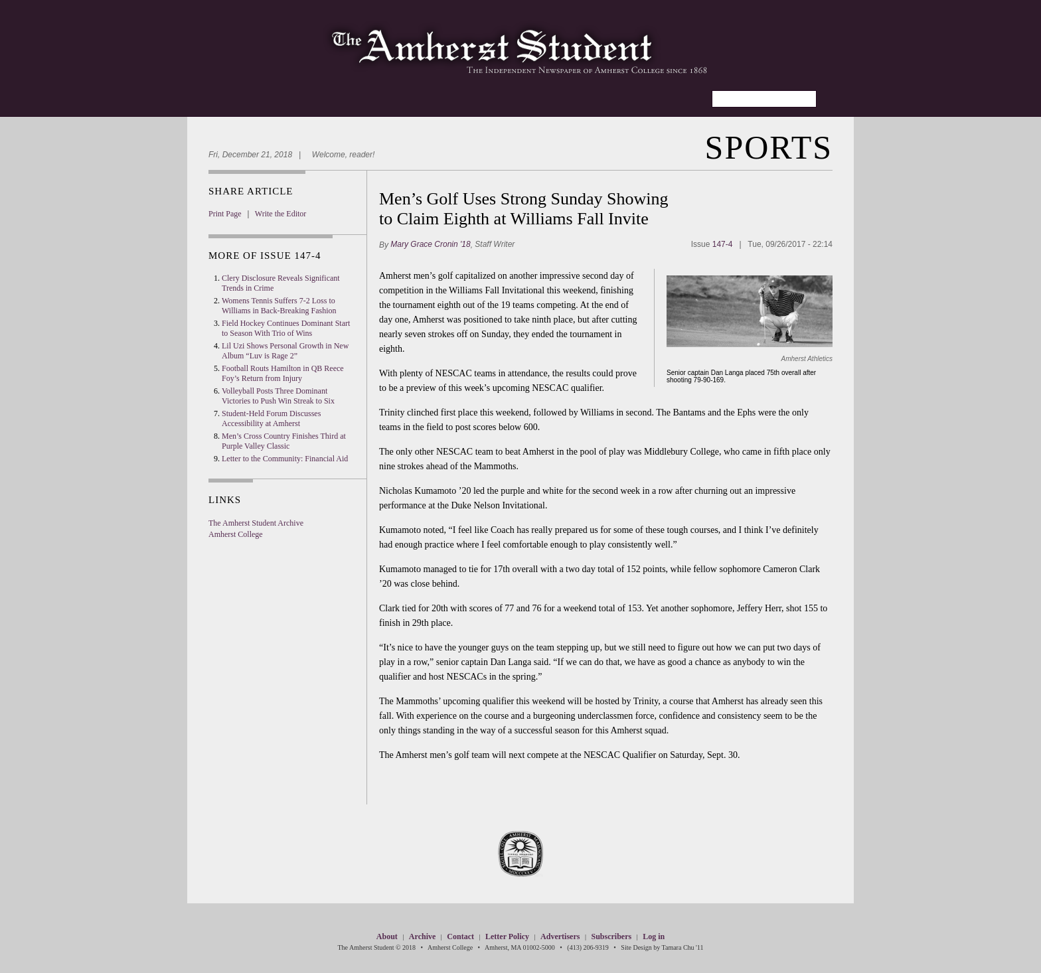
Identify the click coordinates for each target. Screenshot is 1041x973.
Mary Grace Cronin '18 (430, 244)
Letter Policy (507, 936)
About (387, 936)
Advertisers (560, 936)
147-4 (722, 244)
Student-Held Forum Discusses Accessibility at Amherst (271, 418)
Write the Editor (281, 213)
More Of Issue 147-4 (264, 255)
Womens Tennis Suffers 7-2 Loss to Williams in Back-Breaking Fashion (279, 305)
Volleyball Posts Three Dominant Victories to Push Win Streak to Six (278, 396)
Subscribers (611, 936)
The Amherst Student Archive (255, 523)
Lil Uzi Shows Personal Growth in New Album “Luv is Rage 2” (285, 350)
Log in (654, 936)
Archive (422, 936)
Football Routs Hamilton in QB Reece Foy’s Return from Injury (283, 373)
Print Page (225, 213)
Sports (769, 147)
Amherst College (235, 534)
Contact (460, 936)
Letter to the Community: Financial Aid (285, 458)
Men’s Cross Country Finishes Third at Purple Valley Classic (284, 441)
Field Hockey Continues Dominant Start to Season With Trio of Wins (286, 328)
